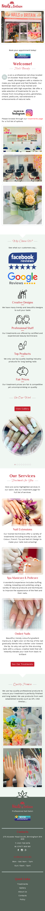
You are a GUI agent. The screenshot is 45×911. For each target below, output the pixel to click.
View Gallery (22, 409)
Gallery (22, 888)
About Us (22, 892)
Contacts (22, 895)
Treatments (22, 884)
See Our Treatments (22, 664)
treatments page (35, 119)
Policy (22, 899)
